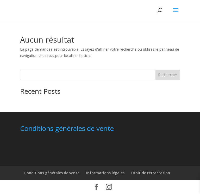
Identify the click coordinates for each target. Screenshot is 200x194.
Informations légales (105, 172)
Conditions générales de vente (51, 172)
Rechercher (167, 74)
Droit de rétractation (150, 172)
